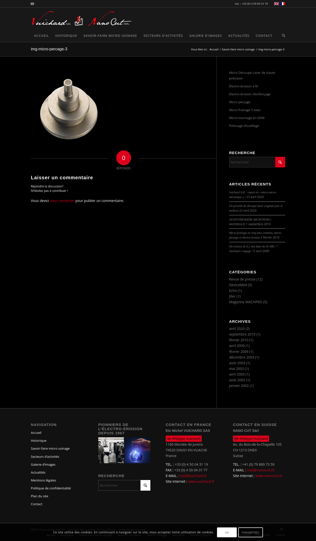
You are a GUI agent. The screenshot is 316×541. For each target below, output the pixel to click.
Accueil (36, 432)
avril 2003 (237, 374)
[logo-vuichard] (57, 18)
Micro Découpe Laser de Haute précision (252, 75)
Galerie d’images (43, 464)
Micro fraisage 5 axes (244, 110)
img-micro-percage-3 (49, 49)
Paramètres (250, 532)
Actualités (38, 472)
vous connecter (62, 200)
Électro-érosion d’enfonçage (250, 94)
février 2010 (238, 340)
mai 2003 (236, 368)
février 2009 (238, 351)
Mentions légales (43, 480)
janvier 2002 (239, 385)
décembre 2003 (241, 357)
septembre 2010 (242, 334)
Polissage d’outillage (244, 125)
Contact (36, 504)
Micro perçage (239, 102)
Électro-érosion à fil (243, 86)
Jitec (232, 296)
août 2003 (237, 363)
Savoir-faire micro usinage (50, 448)
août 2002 (237, 380)
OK (227, 532)
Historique (38, 440)
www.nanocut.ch (269, 475)
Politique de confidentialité (51, 488)
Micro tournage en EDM (246, 118)
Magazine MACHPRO (245, 302)
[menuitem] (41, 35)
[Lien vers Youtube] (32, 3)
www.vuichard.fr (201, 481)
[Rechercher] (282, 35)
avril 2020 (237, 328)
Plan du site (39, 496)
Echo (233, 290)
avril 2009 (237, 345)
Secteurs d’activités (45, 456)
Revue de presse (242, 279)
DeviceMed (238, 284)
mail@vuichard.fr (193, 475)
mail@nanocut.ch (261, 470)
